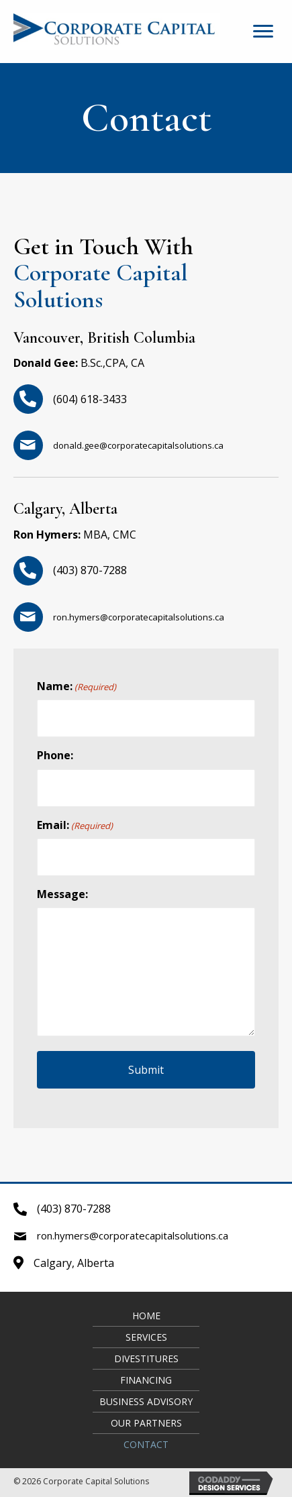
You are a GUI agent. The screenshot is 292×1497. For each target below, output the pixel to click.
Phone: (55, 755)
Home (146, 1315)
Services (146, 1337)
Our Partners (146, 1423)
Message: (62, 894)
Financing (146, 1380)
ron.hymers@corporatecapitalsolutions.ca (138, 617)
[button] (263, 31)
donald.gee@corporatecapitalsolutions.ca (138, 445)
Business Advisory (146, 1401)
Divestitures (146, 1358)
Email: (75, 825)
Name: (76, 686)
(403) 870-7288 (90, 570)
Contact (146, 1444)
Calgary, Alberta (74, 1263)
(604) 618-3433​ (90, 399)
